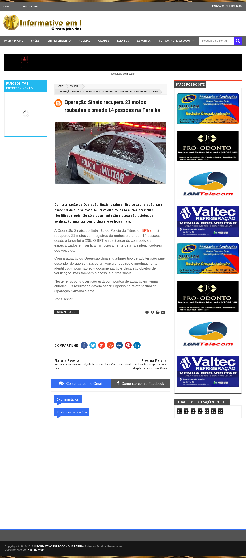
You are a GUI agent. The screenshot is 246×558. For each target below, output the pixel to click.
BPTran (148, 230)
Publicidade (30, 6)
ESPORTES (144, 41)
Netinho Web (36, 549)
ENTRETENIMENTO (59, 41)
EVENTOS (123, 41)
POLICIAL (84, 41)
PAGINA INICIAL (13, 41)
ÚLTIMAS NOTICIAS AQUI (174, 41)
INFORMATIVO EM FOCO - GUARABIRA (59, 546)
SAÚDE (35, 41)
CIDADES (103, 41)
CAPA (6, 6)
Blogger (130, 73)
